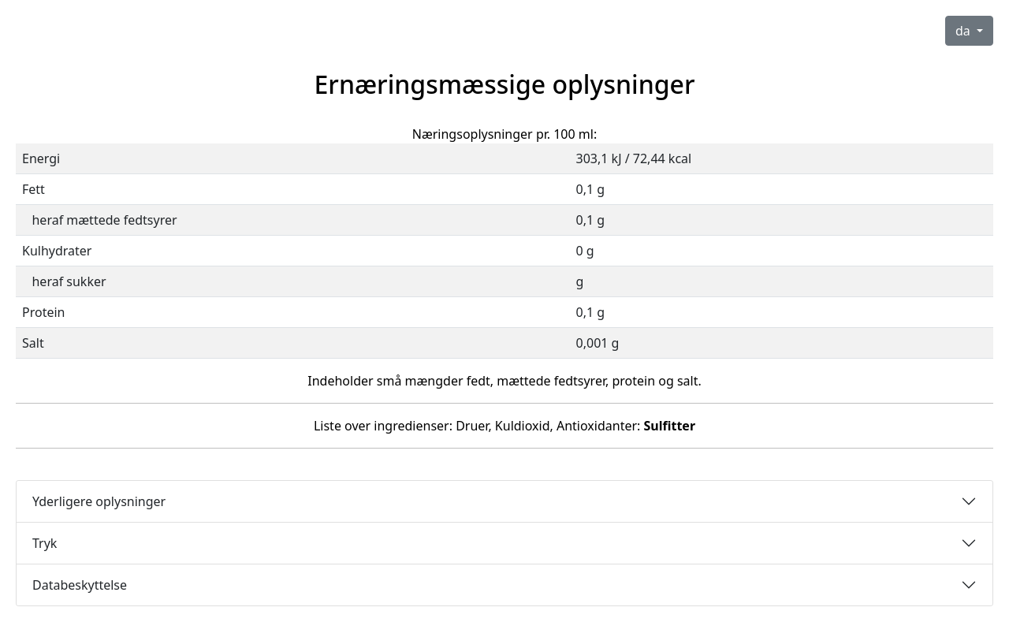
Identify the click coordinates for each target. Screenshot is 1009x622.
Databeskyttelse (79, 585)
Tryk (44, 543)
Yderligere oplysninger (99, 501)
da (964, 30)
